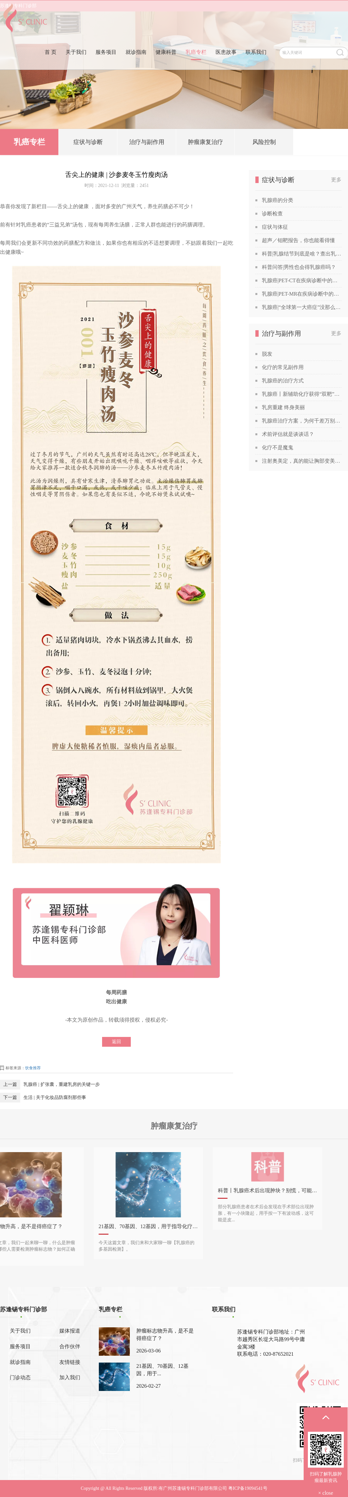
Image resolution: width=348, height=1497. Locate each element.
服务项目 (106, 63)
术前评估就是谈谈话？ (288, 434)
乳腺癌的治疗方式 (283, 380)
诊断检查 (272, 213)
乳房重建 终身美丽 (283, 407)
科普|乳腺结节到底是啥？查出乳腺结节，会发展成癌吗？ (301, 253)
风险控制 (264, 143)
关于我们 (76, 63)
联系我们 (256, 63)
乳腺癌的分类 (277, 200)
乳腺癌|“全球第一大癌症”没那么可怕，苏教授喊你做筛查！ (301, 307)
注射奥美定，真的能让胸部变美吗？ (301, 461)
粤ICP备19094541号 (247, 1488)
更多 (336, 179)
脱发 (267, 354)
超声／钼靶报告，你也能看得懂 (298, 240)
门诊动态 (20, 1377)
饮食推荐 (33, 1068)
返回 (116, 1041)
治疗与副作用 (146, 143)
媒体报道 (69, 1331)
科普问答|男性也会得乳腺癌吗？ (299, 267)
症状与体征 (275, 227)
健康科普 (166, 63)
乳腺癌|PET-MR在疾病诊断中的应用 (301, 294)
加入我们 (69, 1377)
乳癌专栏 (196, 63)
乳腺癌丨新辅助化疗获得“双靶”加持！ (301, 394)
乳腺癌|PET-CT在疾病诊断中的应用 (301, 280)
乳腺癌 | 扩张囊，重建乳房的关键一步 (61, 1084)
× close (325, 1493)
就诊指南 (136, 63)
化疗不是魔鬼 (277, 447)
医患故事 (226, 63)
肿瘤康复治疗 (205, 143)
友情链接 (69, 1362)
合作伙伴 (69, 1346)
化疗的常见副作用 (283, 367)
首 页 (50, 63)
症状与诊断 (88, 143)
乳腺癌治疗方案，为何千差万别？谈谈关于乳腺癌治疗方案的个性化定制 (301, 421)
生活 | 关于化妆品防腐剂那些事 (54, 1097)
